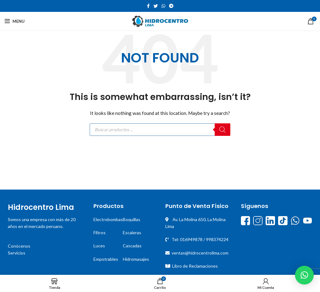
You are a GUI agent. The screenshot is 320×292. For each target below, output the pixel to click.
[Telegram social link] (171, 6)
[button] (304, 275)
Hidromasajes (136, 259)
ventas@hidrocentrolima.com (200, 252)
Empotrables (105, 259)
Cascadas (132, 245)
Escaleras (132, 232)
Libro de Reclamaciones (195, 266)
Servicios (16, 252)
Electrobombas (108, 219)
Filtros (99, 232)
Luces (99, 245)
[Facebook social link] (148, 6)
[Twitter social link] (156, 6)
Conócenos (19, 246)
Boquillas (131, 219)
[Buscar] (222, 129)
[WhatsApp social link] (163, 6)
